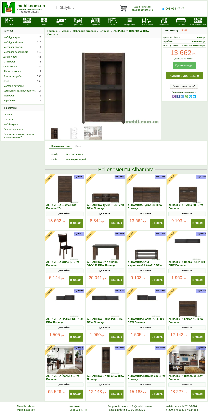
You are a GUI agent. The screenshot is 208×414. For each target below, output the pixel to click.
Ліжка (22, 81)
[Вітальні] (112, 22)
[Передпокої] (95, 22)
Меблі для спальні (22, 47)
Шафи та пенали (22, 71)
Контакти (8, 119)
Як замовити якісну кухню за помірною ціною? (18, 136)
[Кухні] (26, 22)
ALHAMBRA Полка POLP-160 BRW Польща (186, 264)
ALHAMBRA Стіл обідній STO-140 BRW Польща (102, 264)
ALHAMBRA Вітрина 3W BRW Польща (146, 378)
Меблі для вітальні (84, 31)
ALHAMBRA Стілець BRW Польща (62, 264)
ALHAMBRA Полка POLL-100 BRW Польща (146, 321)
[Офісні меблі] (163, 22)
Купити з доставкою (184, 76)
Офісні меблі (22, 66)
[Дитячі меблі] (78, 22)
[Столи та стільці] (146, 22)
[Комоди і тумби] (129, 22)
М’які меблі (22, 61)
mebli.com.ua (31, 5)
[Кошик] (137, 8)
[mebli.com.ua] (9, 22)
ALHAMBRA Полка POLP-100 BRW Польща (64, 321)
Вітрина (104, 31)
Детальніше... (64, 213)
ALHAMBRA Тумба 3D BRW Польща (145, 207)
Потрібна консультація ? (184, 86)
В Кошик (75, 223)
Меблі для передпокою (22, 52)
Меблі (65, 31)
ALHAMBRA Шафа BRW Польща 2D (61, 207)
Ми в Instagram (26, 409)
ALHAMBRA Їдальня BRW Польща (62, 378)
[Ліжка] (61, 22)
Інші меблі (22, 95)
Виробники (22, 100)
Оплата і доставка (13, 129)
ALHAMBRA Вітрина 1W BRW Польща (105, 378)
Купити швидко (184, 65)
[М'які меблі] (180, 22)
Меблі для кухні (22, 37)
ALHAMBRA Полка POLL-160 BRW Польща (105, 321)
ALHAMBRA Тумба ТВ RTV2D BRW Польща (105, 207)
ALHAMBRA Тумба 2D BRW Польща (185, 207)
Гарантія (8, 114)
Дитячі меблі (22, 56)
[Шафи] (44, 22)
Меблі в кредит (11, 124)
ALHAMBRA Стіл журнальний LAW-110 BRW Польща (145, 265)
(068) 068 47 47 (78, 409)
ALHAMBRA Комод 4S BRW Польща (185, 321)
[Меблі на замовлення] (198, 22)
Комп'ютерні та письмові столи (22, 90)
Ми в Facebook (26, 406)
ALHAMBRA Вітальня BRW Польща (185, 378)
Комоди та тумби (22, 76)
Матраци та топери (22, 86)
